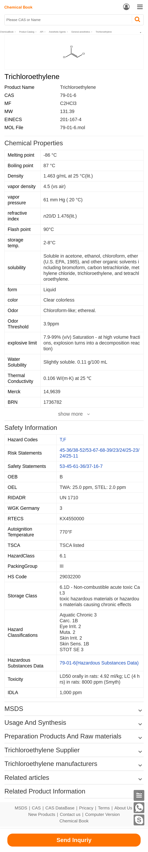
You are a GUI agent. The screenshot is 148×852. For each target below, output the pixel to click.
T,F (63, 439)
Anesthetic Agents (57, 32)
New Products (41, 814)
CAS (36, 808)
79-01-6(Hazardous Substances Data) (99, 663)
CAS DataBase (59, 808)
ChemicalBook (6, 32)
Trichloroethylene (104, 32)
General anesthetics (80, 32)
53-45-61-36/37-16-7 (81, 466)
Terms (104, 808)
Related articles (73, 777)
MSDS (21, 808)
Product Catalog (26, 32)
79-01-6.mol (72, 127)
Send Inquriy (74, 840)
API (41, 32)
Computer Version (102, 814)
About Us (123, 808)
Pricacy (86, 808)
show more (70, 414)
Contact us (70, 814)
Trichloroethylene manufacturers (50, 763)
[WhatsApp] (139, 807)
